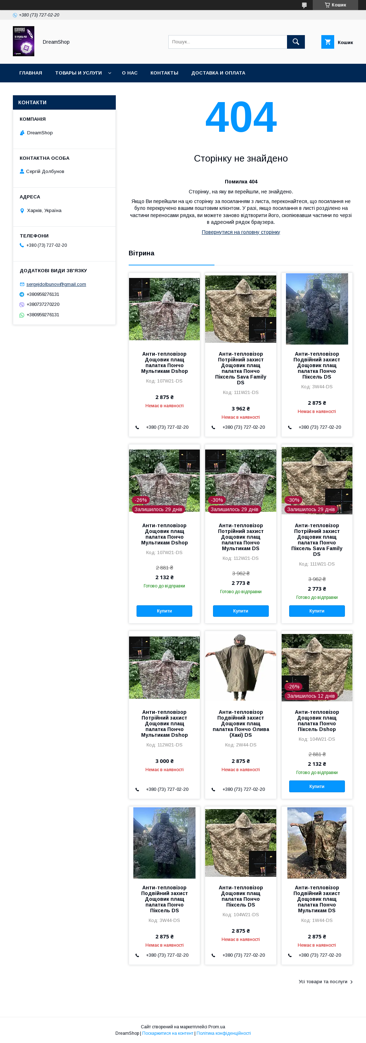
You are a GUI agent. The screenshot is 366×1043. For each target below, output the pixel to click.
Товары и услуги (78, 73)
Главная (30, 73)
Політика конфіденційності (224, 1033)
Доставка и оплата (218, 73)
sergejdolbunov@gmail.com (56, 284)
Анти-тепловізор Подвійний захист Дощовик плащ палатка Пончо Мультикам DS (316, 899)
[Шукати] (296, 42)
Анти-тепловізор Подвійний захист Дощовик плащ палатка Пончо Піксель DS (316, 365)
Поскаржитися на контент (167, 1033)
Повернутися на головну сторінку (241, 232)
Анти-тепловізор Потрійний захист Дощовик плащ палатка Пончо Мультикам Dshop (164, 723)
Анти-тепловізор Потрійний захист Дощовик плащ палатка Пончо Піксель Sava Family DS (240, 368)
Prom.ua (216, 1026)
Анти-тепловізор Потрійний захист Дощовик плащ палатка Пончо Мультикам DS (241, 537)
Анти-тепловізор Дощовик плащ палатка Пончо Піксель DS (241, 896)
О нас (130, 73)
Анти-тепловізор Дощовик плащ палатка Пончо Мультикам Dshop (164, 362)
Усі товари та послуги (323, 981)
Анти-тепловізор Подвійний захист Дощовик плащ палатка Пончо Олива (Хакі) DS (241, 723)
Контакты (164, 73)
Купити (164, 611)
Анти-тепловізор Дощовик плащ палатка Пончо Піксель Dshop (317, 720)
